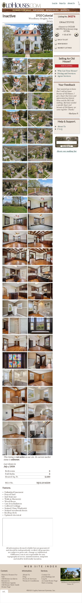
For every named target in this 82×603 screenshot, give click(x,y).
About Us (71, 3)
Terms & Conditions (31, 581)
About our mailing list (67, 151)
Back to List (63, 40)
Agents (65, 10)
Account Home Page (50, 581)
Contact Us (46, 575)
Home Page (6, 587)
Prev (57, 35)
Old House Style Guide (10, 585)
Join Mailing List (48, 577)
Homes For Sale (22, 10)
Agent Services (64, 76)
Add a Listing (66, 66)
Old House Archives (9, 579)
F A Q (60, 129)
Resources (52, 10)
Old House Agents (8, 583)
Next (76, 35)
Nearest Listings (65, 48)
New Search (62, 44)
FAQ (24, 577)
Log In (54, 3)
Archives (38, 10)
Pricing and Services (67, 73)
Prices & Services (29, 579)
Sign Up (62, 3)
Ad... (4, 592)
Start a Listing (47, 583)
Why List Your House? (67, 71)
